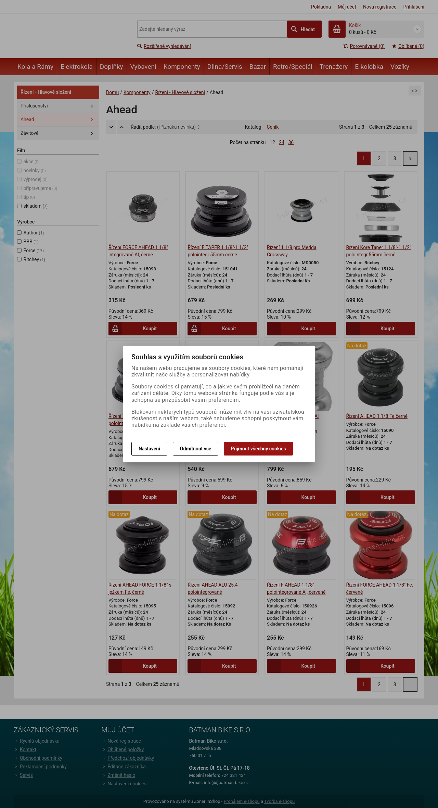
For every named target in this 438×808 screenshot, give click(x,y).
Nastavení (149, 448)
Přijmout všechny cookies (258, 448)
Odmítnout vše (195, 448)
